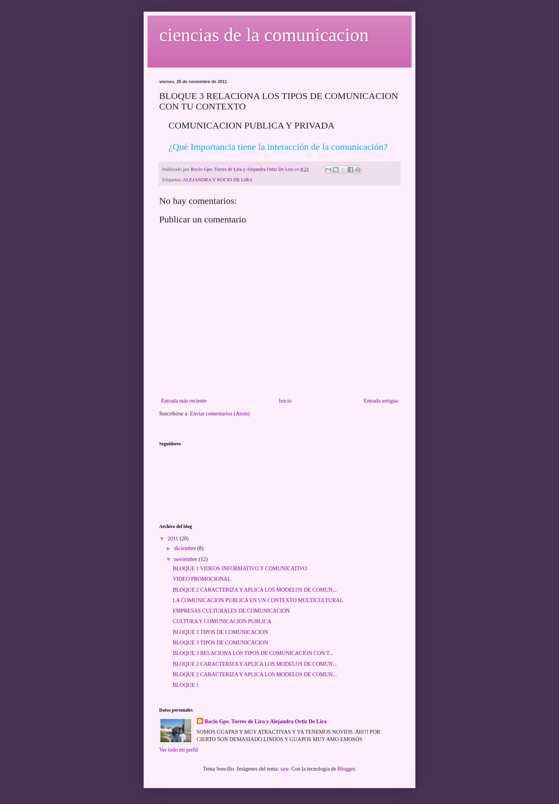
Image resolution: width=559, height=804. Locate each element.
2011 (174, 539)
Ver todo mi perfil (178, 750)
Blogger (345, 769)
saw (284, 769)
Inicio (285, 401)
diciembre (185, 548)
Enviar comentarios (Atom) (220, 414)
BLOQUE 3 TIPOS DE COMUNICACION (220, 632)
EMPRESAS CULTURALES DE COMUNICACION (231, 611)
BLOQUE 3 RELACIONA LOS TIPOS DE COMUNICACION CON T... (253, 653)
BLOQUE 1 (186, 685)
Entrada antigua (381, 401)
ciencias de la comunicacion (264, 34)
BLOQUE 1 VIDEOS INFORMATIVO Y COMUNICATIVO (240, 568)
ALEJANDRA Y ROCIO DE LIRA (218, 179)
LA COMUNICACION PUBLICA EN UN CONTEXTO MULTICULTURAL (258, 600)
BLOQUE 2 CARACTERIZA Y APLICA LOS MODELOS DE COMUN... (255, 590)
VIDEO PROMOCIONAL (202, 579)
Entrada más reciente (184, 401)
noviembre (186, 559)
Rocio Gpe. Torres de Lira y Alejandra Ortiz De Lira (266, 721)
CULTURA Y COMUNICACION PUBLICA (222, 621)
